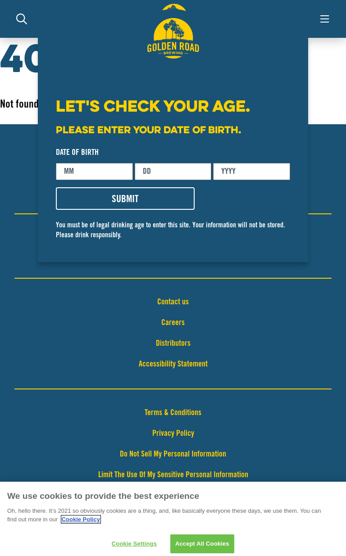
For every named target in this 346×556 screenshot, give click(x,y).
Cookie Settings (134, 546)
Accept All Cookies (202, 546)
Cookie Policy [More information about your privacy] (81, 522)
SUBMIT (125, 200)
